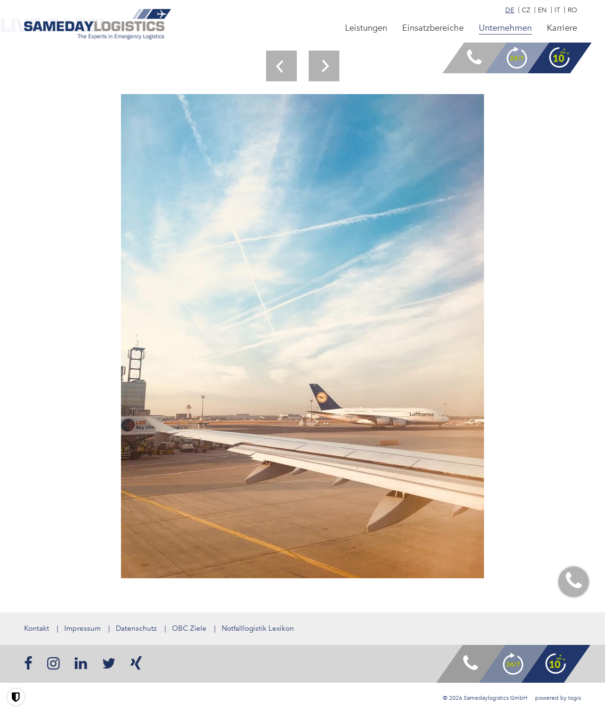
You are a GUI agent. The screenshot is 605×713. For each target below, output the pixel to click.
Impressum (82, 628)
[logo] (97, 24)
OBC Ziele (189, 628)
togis (574, 698)
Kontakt (36, 628)
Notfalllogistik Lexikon (258, 628)
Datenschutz (136, 628)
